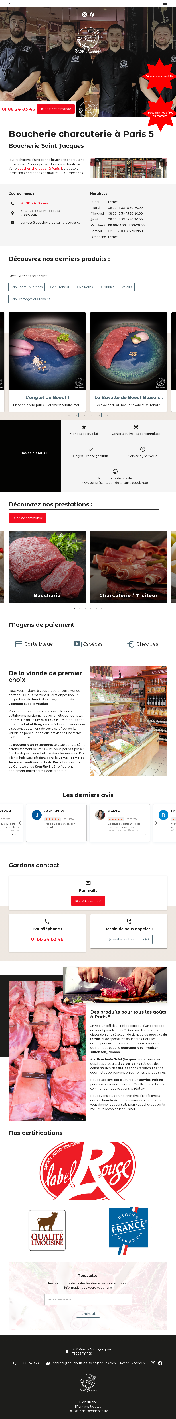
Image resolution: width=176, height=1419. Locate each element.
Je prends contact (88, 900)
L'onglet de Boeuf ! (47, 397)
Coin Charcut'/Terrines (26, 287)
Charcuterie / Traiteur (129, 595)
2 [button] (78, 417)
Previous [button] (19, 823)
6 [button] (109, 417)
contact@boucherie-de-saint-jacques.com (52, 222)
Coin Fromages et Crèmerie (30, 299)
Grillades (107, 287)
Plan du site (88, 1402)
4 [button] (94, 417)
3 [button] (86, 417)
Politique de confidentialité (88, 1411)
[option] (47, 363)
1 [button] (71, 417)
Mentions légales (88, 1406)
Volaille (127, 287)
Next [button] (156, 823)
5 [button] (101, 417)
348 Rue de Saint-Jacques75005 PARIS (91, 1351)
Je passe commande (56, 109)
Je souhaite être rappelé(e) (129, 939)
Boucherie (47, 595)
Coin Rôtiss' (85, 287)
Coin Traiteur (59, 287)
